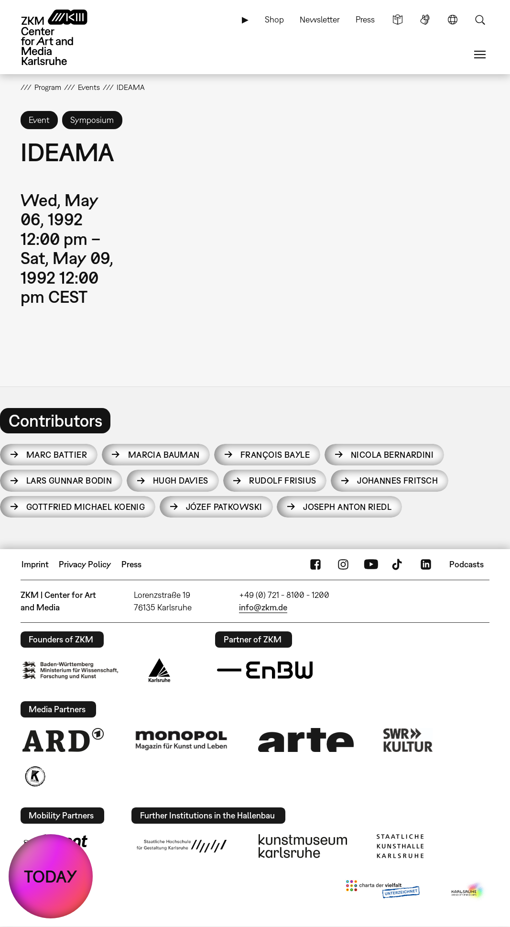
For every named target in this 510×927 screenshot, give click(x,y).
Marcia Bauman (164, 455)
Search (479, 20)
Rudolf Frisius (282, 480)
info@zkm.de (263, 607)
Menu (479, 55)
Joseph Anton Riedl (347, 507)
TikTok (398, 564)
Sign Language (424, 20)
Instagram (343, 564)
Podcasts (466, 564)
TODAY (50, 876)
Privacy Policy (85, 564)
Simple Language (397, 20)
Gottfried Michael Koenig (85, 507)
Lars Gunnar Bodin (69, 480)
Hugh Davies (180, 480)
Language (452, 20)
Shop (274, 19)
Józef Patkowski (224, 507)
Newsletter (320, 19)
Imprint (35, 564)
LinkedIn (425, 564)
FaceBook (315, 564)
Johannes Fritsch (397, 480)
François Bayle (275, 455)
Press (365, 19)
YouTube (370, 564)
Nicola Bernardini (392, 455)
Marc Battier (56, 455)
